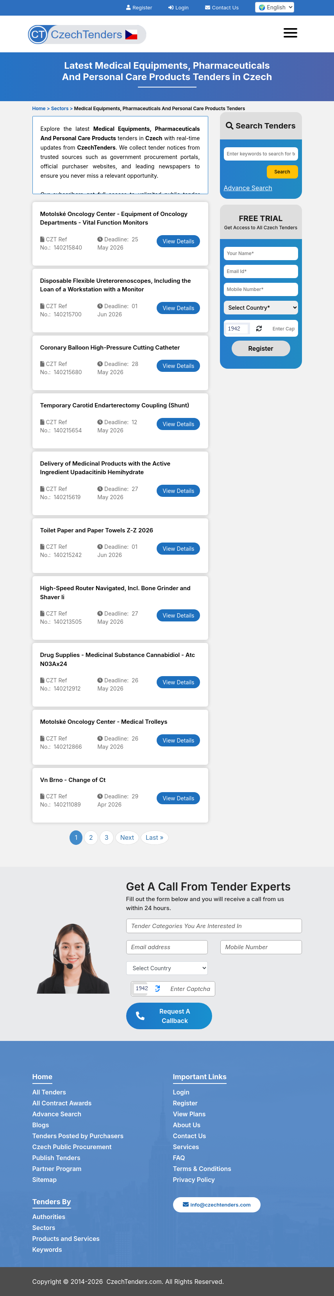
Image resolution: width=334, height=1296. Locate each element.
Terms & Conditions (202, 1169)
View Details (178, 241)
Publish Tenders (56, 1158)
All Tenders (49, 1092)
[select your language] (274, 7)
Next (127, 837)
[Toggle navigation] (293, 34)
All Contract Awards (62, 1103)
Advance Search (57, 1114)
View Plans (189, 1114)
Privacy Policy (194, 1180)
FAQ (179, 1158)
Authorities (49, 1217)
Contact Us (222, 7)
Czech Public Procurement (72, 1147)
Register (139, 7)
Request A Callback (163, 1016)
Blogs (40, 1125)
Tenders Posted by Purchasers (78, 1136)
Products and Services (66, 1239)
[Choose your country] (261, 307)
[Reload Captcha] (259, 328)
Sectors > (62, 108)
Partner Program (57, 1169)
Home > (41, 108)
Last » (155, 837)
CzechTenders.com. (136, 1281)
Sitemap (44, 1180)
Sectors (44, 1228)
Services (186, 1147)
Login (178, 7)
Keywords (47, 1250)
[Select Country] (167, 968)
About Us (187, 1125)
